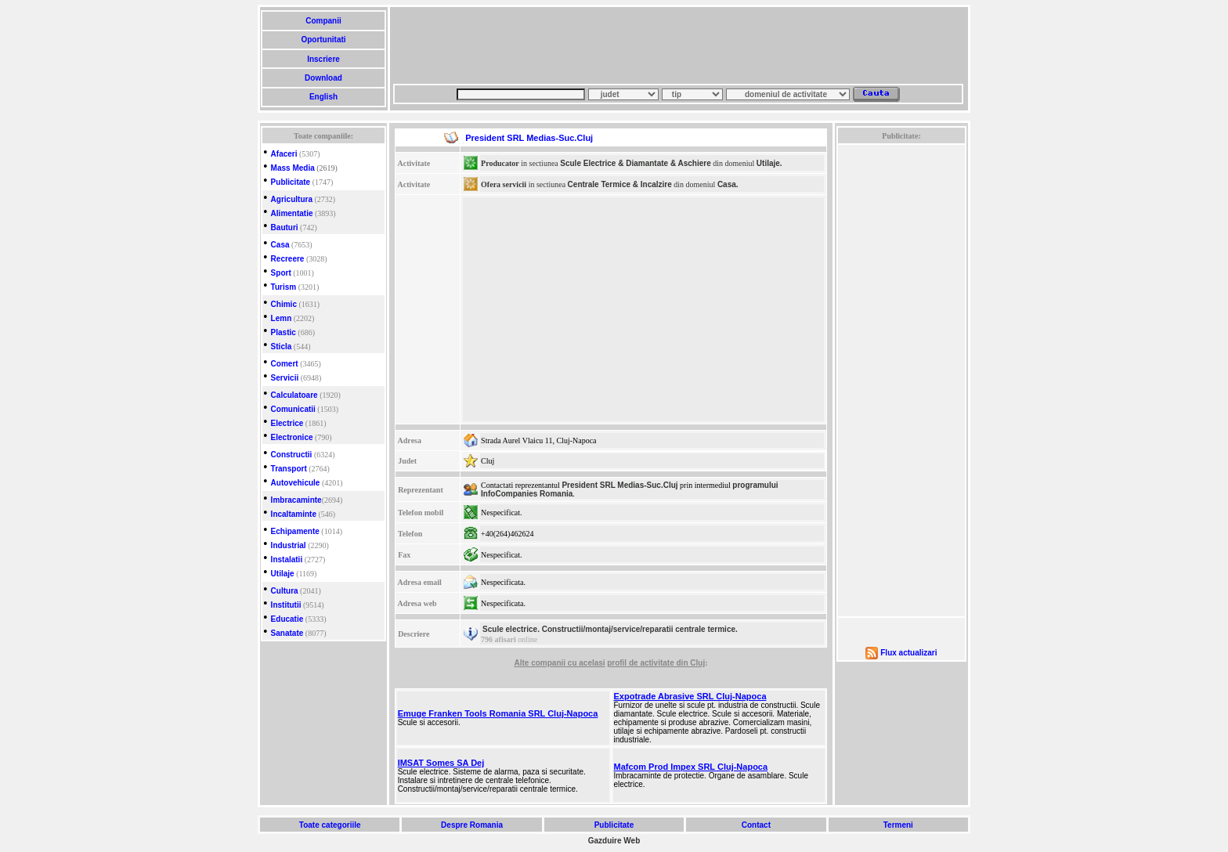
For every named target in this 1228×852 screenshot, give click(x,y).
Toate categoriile (330, 825)
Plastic (283, 332)
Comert (284, 363)
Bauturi (284, 227)
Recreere (288, 259)
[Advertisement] (678, 45)
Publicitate (291, 182)
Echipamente (295, 531)
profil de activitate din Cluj (656, 663)
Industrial (288, 545)
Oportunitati (324, 39)
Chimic (284, 304)
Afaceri (284, 154)
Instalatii (287, 559)
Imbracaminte (296, 500)
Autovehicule (295, 482)
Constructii (291, 454)
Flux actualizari (908, 652)
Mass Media (293, 168)
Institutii (286, 605)
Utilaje (282, 573)
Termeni (898, 825)
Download (323, 78)
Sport (281, 273)
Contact (756, 825)
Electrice (287, 423)
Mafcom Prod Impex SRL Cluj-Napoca (691, 766)
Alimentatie (292, 213)
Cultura (284, 591)
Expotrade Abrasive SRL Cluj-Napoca (690, 696)
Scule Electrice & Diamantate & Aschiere (635, 163)
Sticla (281, 346)
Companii (323, 20)
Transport (289, 468)
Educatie (287, 619)
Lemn (281, 318)
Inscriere (323, 59)
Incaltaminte (293, 514)
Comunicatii (293, 409)
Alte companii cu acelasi (559, 663)
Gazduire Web (614, 840)
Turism (284, 287)
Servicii (285, 378)
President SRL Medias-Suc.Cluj (619, 485)
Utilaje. (769, 163)
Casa (280, 244)
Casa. (728, 184)
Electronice (292, 437)
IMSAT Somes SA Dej (441, 762)
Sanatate (287, 633)
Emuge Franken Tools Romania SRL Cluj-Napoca (498, 713)
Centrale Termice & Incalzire (620, 184)
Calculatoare (294, 395)
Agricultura (291, 199)
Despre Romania (471, 825)
